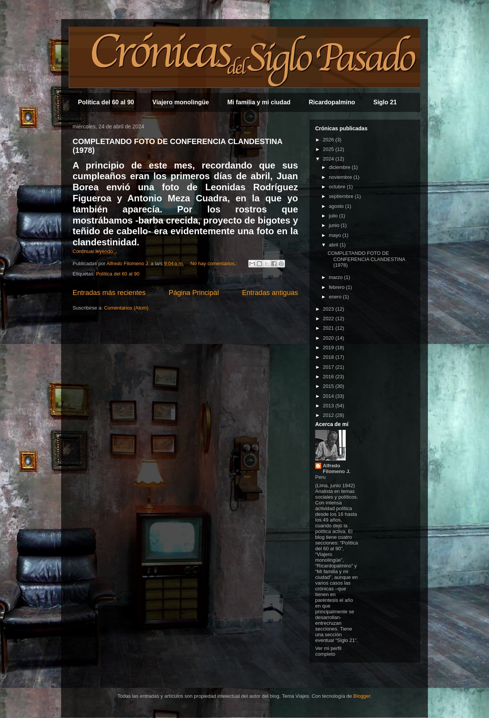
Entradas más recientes (109, 293)
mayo (335, 235)
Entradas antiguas (270, 293)
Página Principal (194, 293)
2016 (329, 376)
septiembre (342, 196)
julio (334, 216)
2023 (329, 309)
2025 (329, 149)
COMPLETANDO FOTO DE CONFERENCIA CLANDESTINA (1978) (366, 259)
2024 (329, 159)
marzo (336, 277)
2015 (329, 386)
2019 (329, 347)
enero (336, 297)
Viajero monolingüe (180, 102)
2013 (329, 405)
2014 (329, 396)
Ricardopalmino (332, 102)
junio (335, 225)
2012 (329, 415)
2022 (329, 318)
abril (334, 245)
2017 (329, 367)
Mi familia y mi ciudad (258, 102)
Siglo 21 (385, 102)
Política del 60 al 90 (106, 102)
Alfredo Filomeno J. (336, 468)
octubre (338, 187)
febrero (337, 287)
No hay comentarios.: (214, 263)
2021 (329, 328)
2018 (329, 357)
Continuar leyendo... (95, 251)
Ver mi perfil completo (328, 651)
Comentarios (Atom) (126, 308)
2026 (329, 140)
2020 (329, 338)
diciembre (340, 167)
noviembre (341, 177)
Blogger (361, 696)
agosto (337, 206)
